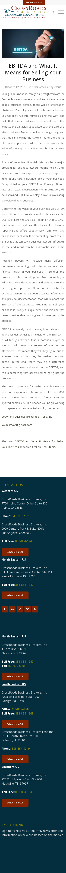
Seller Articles (40, 87)
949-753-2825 (21, 516)
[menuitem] (33, 2)
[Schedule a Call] (15, 552)
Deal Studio (48, 447)
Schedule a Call (34, 2)
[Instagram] (20, 609)
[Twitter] (27, 609)
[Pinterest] (35, 609)
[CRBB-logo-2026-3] (27, 12)
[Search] (52, 11)
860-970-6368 (17, 666)
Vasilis (57, 87)
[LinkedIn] (12, 609)
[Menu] (59, 11)
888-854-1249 (24, 541)
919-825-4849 (20, 709)
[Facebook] (5, 609)
